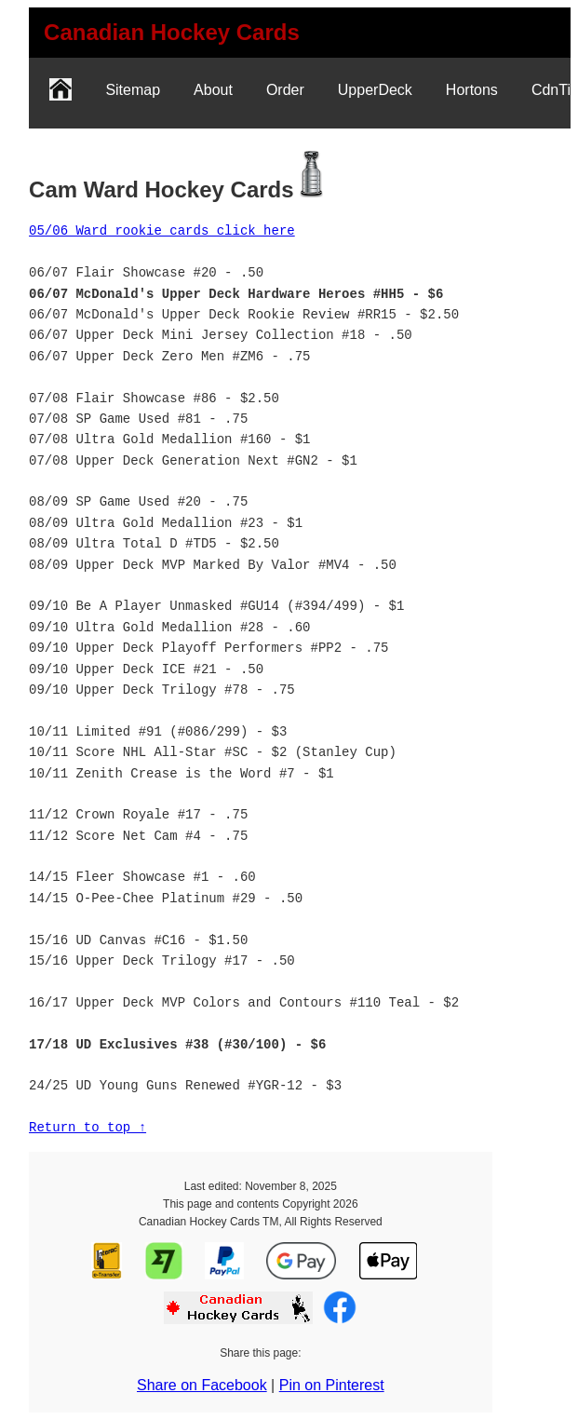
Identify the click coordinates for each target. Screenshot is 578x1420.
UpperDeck (375, 90)
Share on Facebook (202, 1385)
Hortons (472, 90)
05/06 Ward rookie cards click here (162, 230)
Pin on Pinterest (331, 1385)
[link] (172, 32)
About (213, 90)
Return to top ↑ (87, 1127)
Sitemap (132, 90)
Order (285, 90)
